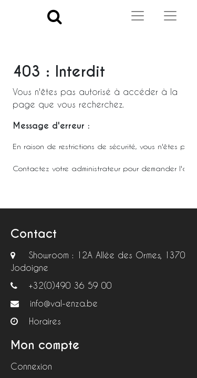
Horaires (45, 321)
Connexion (31, 366)
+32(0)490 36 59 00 (70, 285)
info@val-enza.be (64, 303)
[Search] (54, 16)
